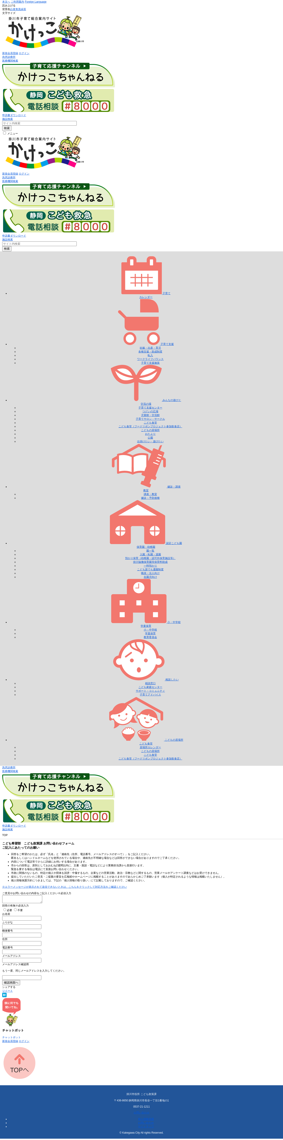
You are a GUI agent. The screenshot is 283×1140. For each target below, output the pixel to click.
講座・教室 (150, 494)
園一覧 (150, 550)
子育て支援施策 (150, 362)
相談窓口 (150, 683)
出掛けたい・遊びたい (150, 441)
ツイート (7, 992)
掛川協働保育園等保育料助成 (150, 561)
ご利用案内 (17, 1)
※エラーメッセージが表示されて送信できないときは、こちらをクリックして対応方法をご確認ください (64, 886)
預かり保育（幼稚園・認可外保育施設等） (150, 558)
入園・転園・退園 (150, 554)
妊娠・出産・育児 (150, 347)
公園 (150, 437)
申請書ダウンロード (14, 115)
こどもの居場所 (150, 430)
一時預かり (150, 565)
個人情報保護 (146, 1120)
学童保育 (150, 633)
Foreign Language (35, 1)
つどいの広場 (150, 411)
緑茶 (23, 9)
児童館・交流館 (150, 415)
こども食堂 (150, 422)
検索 (7, 128)
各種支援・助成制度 (150, 351)
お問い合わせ (141, 1114)
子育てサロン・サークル (150, 418)
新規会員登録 (10, 53)
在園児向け (150, 576)
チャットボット (11, 1038)
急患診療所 (8, 56)
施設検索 (7, 119)
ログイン (24, 53)
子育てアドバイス (150, 694)
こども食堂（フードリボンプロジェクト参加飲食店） (150, 426)
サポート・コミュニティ (150, 690)
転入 (150, 355)
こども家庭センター (150, 687)
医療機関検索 (10, 60)
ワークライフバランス (150, 359)
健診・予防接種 (150, 497)
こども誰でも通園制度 (150, 569)
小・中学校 (150, 629)
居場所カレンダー (150, 747)
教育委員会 (150, 637)
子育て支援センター (150, 407)
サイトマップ (146, 1127)
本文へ (6, 1)
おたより (150, 433)
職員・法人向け (150, 573)
